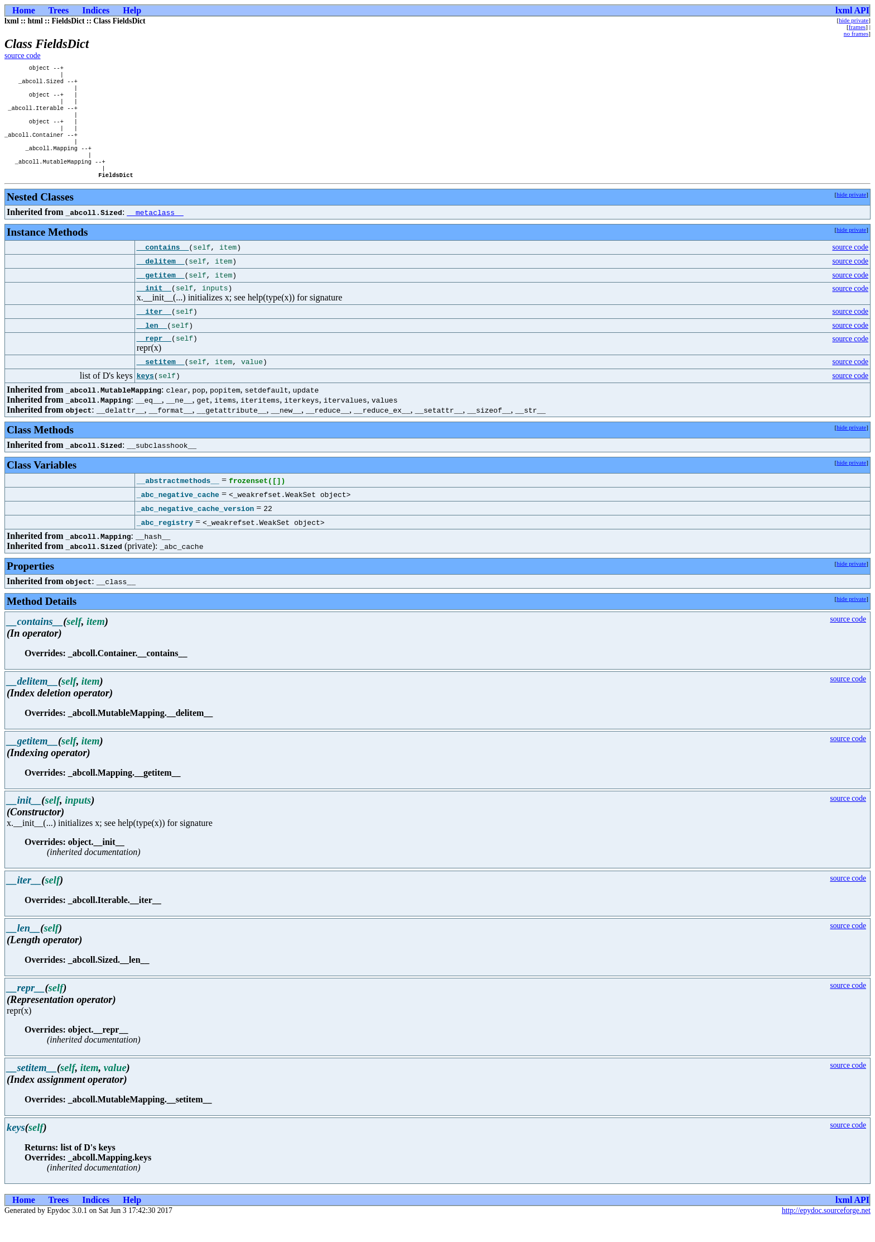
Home (23, 10)
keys (145, 398)
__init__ (154, 308)
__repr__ (154, 360)
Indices (95, 10)
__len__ (152, 346)
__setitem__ (161, 384)
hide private (853, 20)
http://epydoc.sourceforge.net (826, 1233)
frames (857, 26)
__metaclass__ (155, 231)
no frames (856, 33)
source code (22, 55)
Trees (59, 10)
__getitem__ (161, 294)
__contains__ (163, 266)
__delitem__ (161, 280)
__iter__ (154, 332)
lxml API (852, 10)
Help (132, 10)
